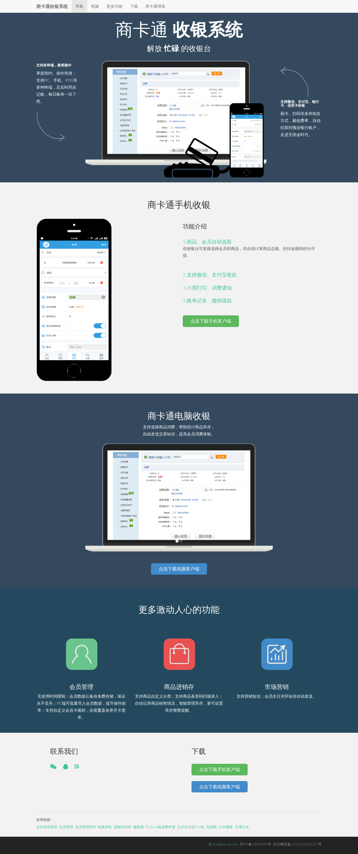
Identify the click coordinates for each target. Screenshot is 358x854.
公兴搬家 (226, 827)
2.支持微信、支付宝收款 (210, 275)
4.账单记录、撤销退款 (207, 300)
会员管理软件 (85, 827)
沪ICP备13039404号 (255, 844)
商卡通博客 (155, 6)
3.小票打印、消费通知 (207, 288)
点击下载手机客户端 (211, 321)
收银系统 (105, 827)
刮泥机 (212, 827)
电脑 (95, 6)
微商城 (138, 827)
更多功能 (114, 6)
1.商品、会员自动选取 (207, 241)
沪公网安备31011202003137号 (297, 844)
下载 (134, 6)
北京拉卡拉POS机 (191, 827)
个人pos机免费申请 (160, 827)
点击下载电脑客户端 (179, 568)
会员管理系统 (46, 827)
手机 (79, 6)
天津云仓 (242, 827)
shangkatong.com (225, 844)
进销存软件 (122, 827)
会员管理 (66, 827)
